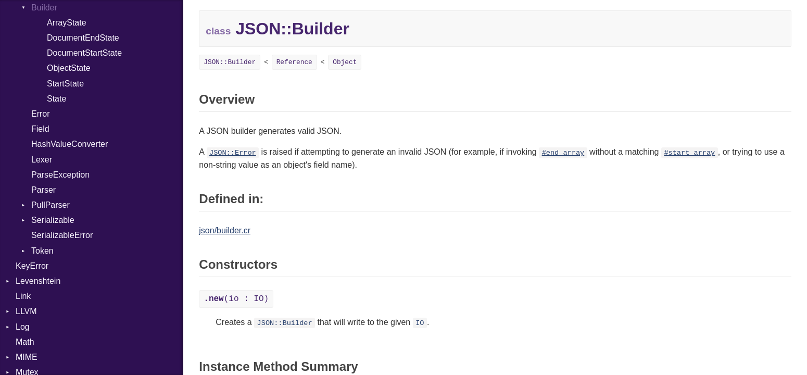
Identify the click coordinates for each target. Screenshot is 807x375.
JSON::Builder (230, 62)
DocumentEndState (83, 37)
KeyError (32, 265)
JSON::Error (232, 153)
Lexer (41, 159)
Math (25, 342)
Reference (294, 62)
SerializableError (62, 235)
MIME (26, 357)
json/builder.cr (224, 230)
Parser (43, 189)
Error (40, 113)
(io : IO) (236, 299)
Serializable (52, 220)
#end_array (563, 153)
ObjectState (69, 68)
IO (419, 323)
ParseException (60, 174)
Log (23, 326)
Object (345, 62)
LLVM (26, 311)
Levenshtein (38, 281)
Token (42, 250)
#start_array (689, 153)
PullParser (50, 205)
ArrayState (66, 22)
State (56, 98)
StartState (65, 83)
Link (23, 296)
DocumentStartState (84, 52)
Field (40, 128)
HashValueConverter (69, 144)
